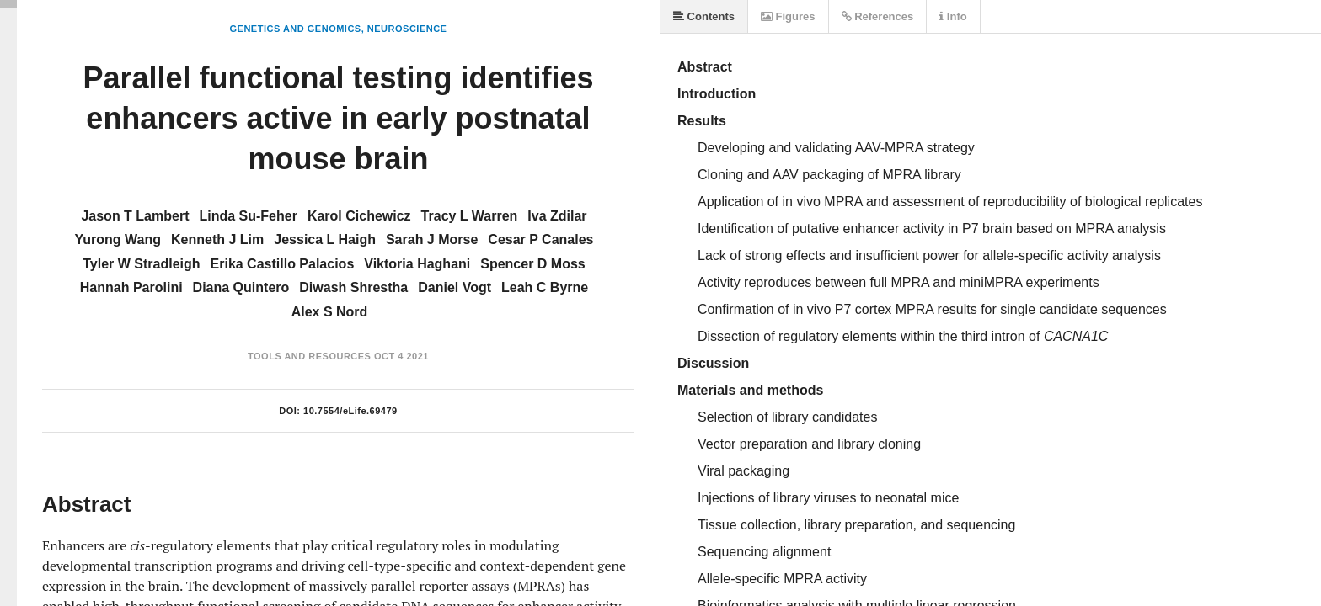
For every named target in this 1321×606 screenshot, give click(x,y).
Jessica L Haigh (325, 239)
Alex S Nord (329, 312)
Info (952, 16)
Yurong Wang (118, 239)
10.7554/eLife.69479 (350, 411)
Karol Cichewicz (359, 216)
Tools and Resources (309, 356)
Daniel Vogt (454, 287)
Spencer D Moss (532, 264)
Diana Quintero (241, 287)
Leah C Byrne (544, 287)
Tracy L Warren (469, 216)
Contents (704, 16)
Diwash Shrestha (353, 287)
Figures (788, 16)
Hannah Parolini (131, 287)
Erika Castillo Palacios (283, 264)
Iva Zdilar (556, 216)
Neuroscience (407, 29)
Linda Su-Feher (248, 216)
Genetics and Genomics (295, 29)
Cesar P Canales (540, 239)
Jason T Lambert (135, 216)
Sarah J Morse (432, 239)
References (878, 16)
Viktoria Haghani (417, 264)
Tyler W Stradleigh (141, 264)
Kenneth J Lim (217, 239)
